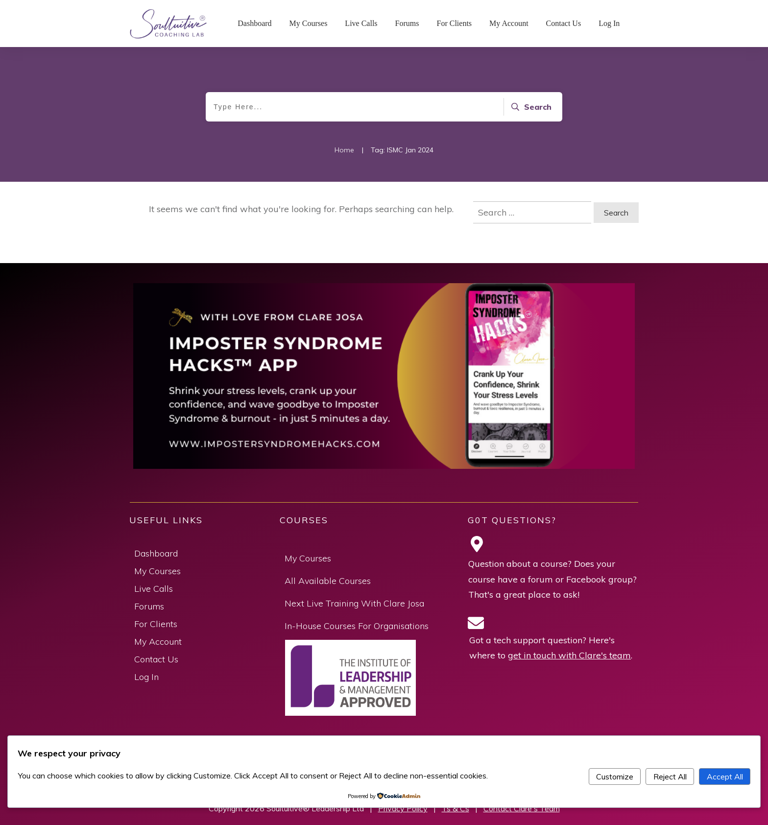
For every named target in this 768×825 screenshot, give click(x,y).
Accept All (725, 776)
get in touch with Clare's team (569, 655)
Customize (614, 776)
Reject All (670, 776)
